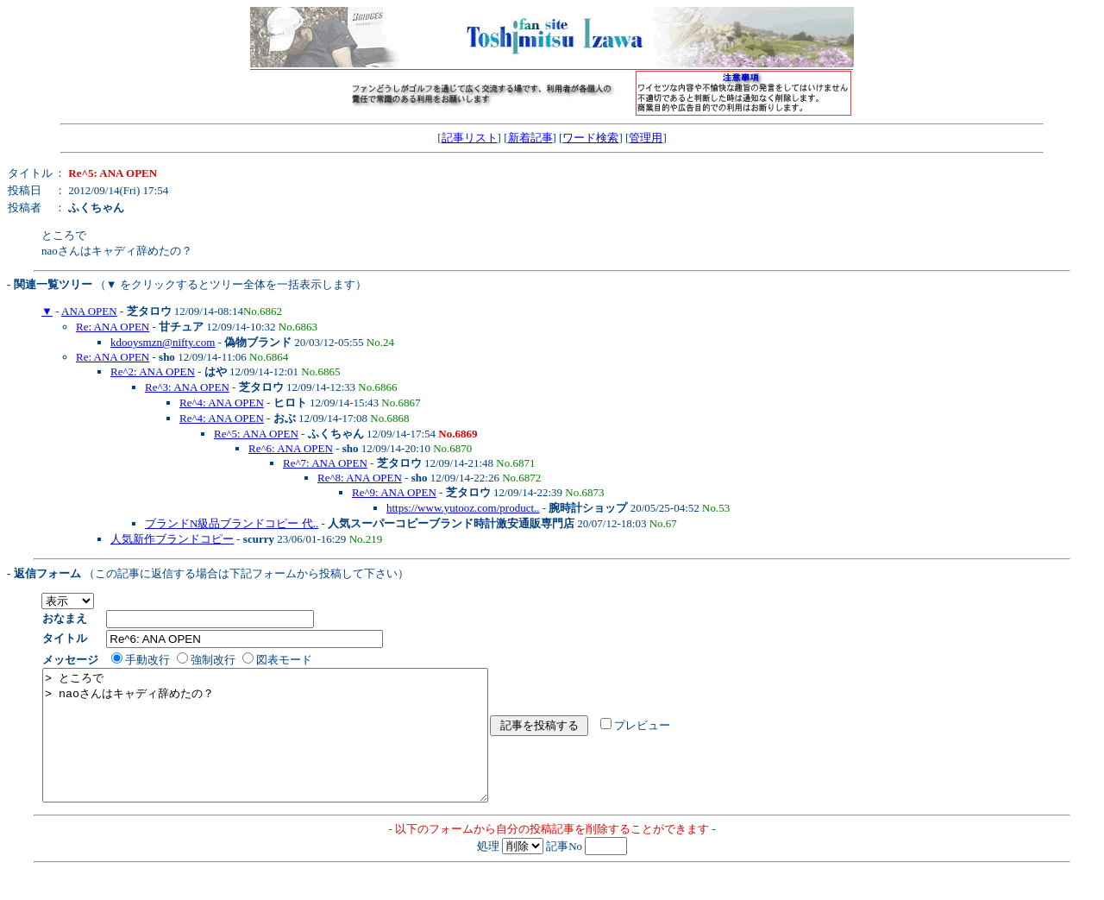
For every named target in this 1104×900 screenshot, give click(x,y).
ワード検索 (590, 137)
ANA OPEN (89, 311)
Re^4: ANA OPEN (221, 402)
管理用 (645, 137)
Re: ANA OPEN (112, 326)
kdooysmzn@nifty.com (162, 342)
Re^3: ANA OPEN (187, 387)
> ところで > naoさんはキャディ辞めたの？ (292, 748)
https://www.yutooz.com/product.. (463, 507)
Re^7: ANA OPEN (325, 462)
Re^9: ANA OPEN (394, 492)
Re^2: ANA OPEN (152, 371)
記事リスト (470, 137)
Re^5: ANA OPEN (256, 433)
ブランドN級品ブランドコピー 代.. (231, 523)
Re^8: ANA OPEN (359, 477)
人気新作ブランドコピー (172, 538)
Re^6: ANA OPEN (290, 448)
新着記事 (530, 137)
